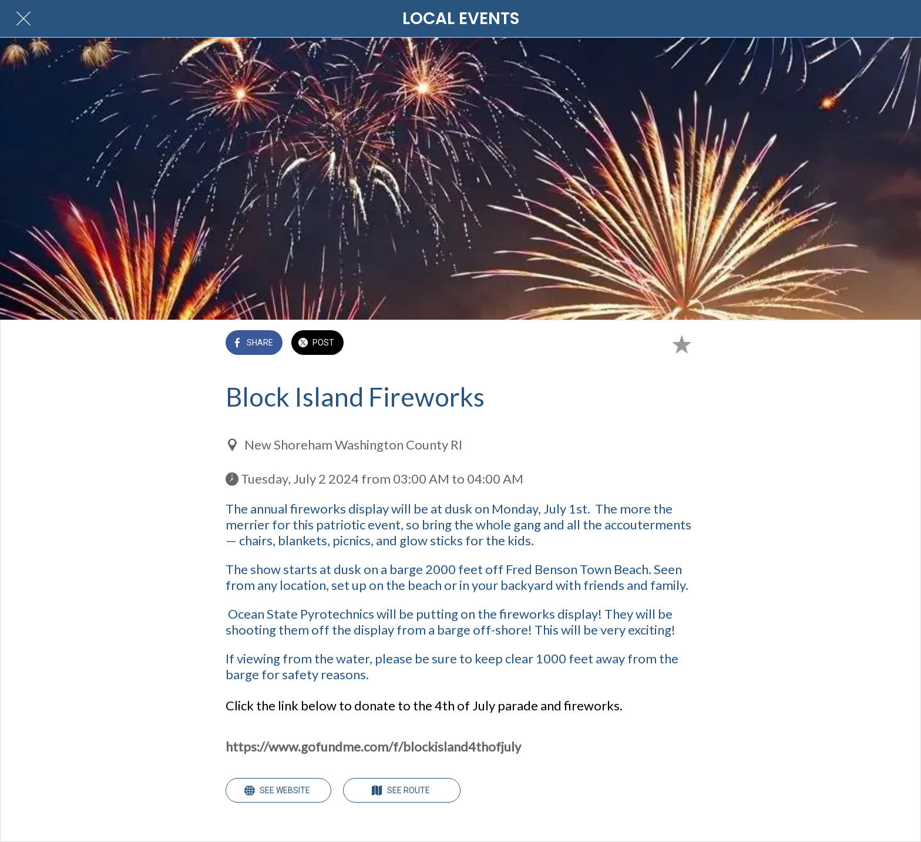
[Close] (23, 19)
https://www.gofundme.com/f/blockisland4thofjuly (373, 746)
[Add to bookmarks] (681, 344)
